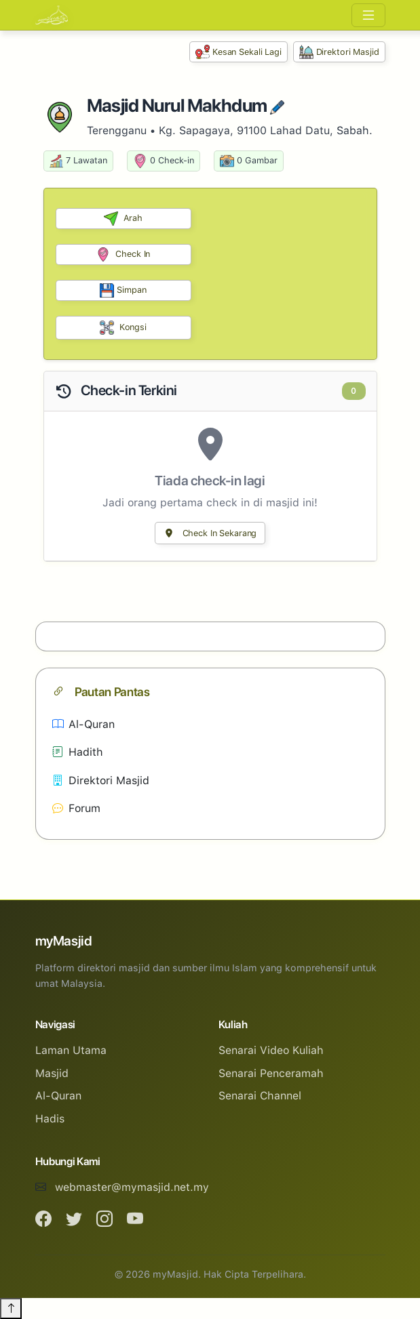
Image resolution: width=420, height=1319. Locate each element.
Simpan (123, 290)
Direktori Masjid (339, 52)
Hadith (77, 752)
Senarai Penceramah (271, 1073)
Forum (76, 808)
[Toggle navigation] (368, 15)
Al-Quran (83, 724)
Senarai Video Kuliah (271, 1050)
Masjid (52, 1073)
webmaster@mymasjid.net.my (132, 1187)
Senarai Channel (259, 1095)
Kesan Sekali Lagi (238, 52)
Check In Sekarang (210, 533)
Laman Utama (71, 1050)
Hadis (49, 1118)
